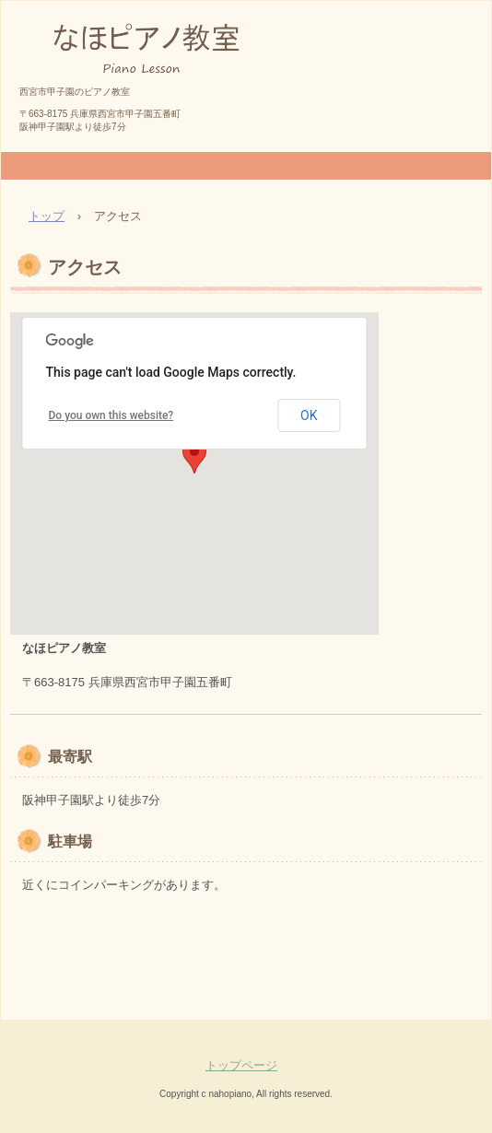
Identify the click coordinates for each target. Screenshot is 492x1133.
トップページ (241, 1065)
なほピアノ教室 (87, 97)
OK (308, 415)
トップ (46, 216)
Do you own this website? (111, 415)
